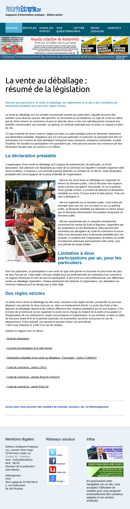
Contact (114, 28)
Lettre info (79, 30)
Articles (29, 28)
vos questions (64, 30)
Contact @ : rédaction (17, 456)
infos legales (97, 30)
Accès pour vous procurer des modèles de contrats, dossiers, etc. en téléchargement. (57, 406)
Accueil (11, 28)
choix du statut (46, 30)
